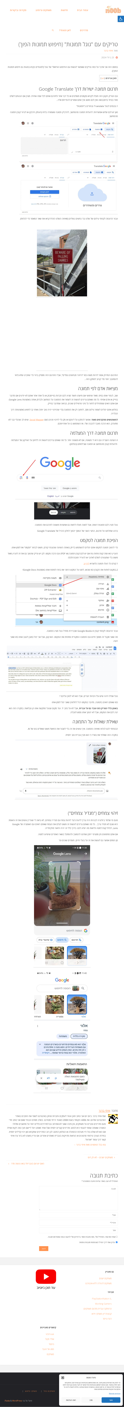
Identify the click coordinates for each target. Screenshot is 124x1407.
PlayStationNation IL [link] (102, 1298)
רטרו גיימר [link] (107, 1318)
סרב (91, 1400)
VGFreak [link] (50, 1334)
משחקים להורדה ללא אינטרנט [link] (98, 1283)
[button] (63, 1377)
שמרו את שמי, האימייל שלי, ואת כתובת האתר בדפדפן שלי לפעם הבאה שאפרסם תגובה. (82, 1237)
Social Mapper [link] (36, 419)
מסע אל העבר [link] (48, 1349)
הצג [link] (102, 78)
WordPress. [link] (13, 1400)
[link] (121, 19)
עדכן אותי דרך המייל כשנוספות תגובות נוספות (97, 1242)
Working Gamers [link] (103, 1303)
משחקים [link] (50, 1354)
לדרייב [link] (86, 563)
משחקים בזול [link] (48, 1391)
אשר (111, 1400)
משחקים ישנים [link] (105, 1278)
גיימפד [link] (51, 1344)
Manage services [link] (114, 1393)
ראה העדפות (71, 1400)
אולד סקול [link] (49, 1339)
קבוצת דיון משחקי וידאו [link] (102, 1313)
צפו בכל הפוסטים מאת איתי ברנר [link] (90, 1144)
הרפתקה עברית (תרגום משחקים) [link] (97, 1308)
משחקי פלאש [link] (30, 1391)
